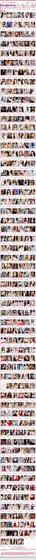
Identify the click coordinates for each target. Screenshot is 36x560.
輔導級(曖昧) (11, 8)
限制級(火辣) (6, 8)
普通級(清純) (16, 8)
